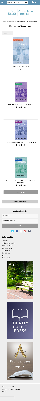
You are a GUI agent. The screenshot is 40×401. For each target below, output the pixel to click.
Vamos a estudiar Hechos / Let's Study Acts (21, 142)
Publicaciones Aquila (8, 243)
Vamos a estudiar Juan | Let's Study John (21, 104)
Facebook (17, 231)
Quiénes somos (7, 250)
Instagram (29, 231)
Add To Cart (21, 192)
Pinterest (21, 231)
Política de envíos (7, 245)
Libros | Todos (11, 21)
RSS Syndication (6, 258)
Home (4, 21)
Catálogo (5, 241)
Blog (3, 255)
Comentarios (21, 21)
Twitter (12, 231)
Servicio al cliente (7, 248)
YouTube (25, 231)
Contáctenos (6, 253)
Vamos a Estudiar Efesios (21, 67)
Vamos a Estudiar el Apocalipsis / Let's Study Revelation (20, 181)
